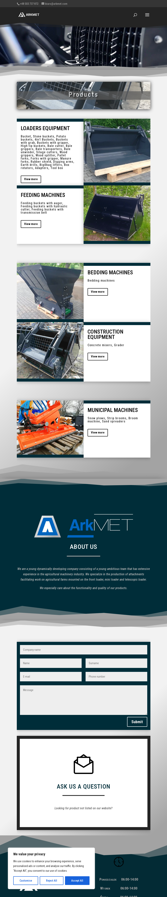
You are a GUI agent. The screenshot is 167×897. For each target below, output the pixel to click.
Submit (137, 699)
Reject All (51, 880)
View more (31, 179)
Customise (26, 880)
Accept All (77, 880)
